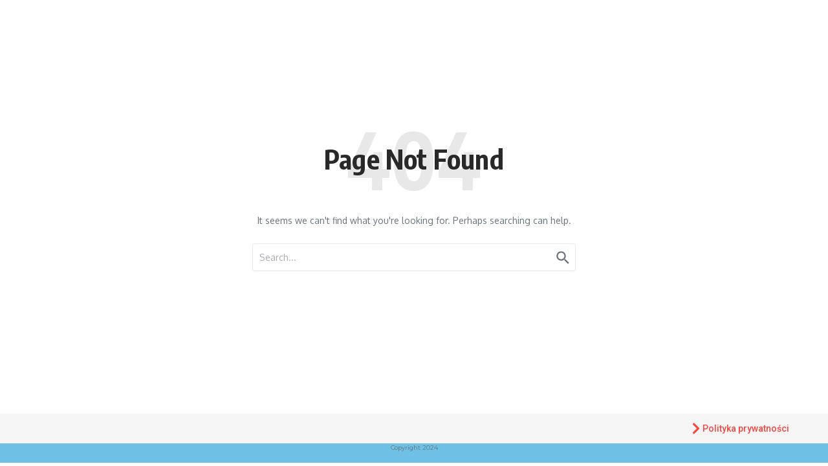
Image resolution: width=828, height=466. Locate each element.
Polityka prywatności (739, 428)
